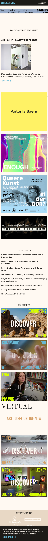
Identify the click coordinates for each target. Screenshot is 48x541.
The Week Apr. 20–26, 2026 (13, 294)
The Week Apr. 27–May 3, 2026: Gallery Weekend (22, 274)
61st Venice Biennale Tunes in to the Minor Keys (21, 285)
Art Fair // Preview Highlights (19, 39)
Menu (42, 3)
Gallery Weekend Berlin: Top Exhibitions (18, 289)
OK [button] (15, 537)
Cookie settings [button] (8, 537)
